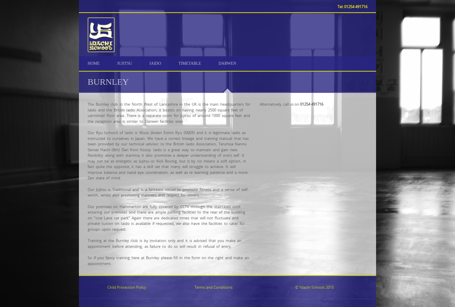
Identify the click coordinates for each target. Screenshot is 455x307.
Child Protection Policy (126, 287)
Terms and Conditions (213, 287)
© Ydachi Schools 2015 (314, 287)
